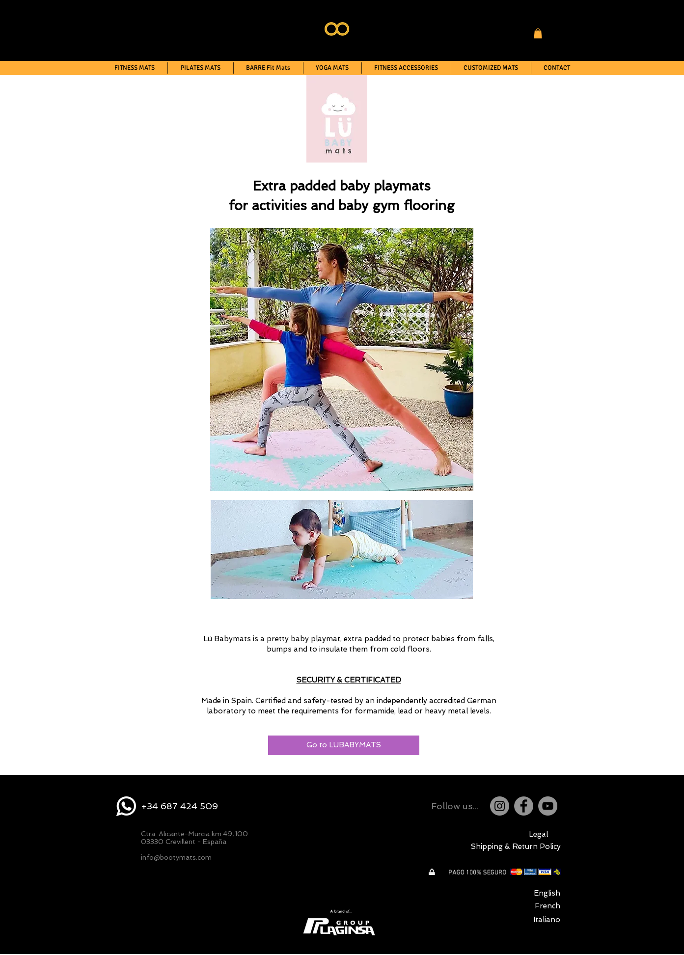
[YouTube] (547, 806)
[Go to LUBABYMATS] (343, 745)
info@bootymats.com (176, 857)
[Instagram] (499, 806)
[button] (538, 33)
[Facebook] (523, 806)
